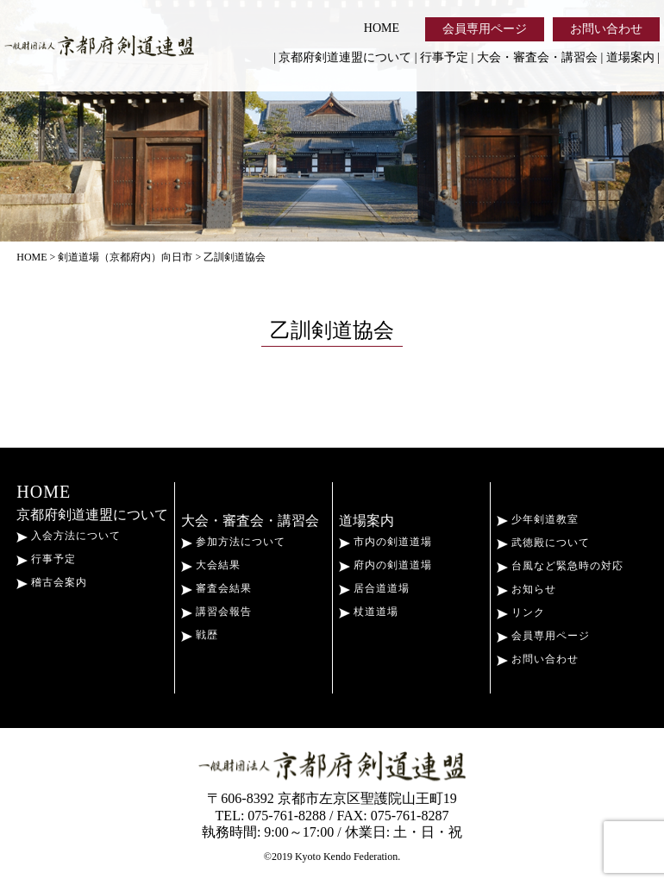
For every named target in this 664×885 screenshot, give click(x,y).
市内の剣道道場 (385, 542)
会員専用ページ (484, 28)
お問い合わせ (606, 28)
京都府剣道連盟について (345, 57)
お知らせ (526, 589)
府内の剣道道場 (385, 565)
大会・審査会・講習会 (537, 57)
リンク (521, 612)
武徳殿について (543, 543)
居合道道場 (374, 588)
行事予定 (444, 57)
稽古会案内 (51, 582)
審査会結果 (216, 588)
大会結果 (211, 565)
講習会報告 (216, 612)
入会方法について (68, 536)
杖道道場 (368, 612)
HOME (381, 28)
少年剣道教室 (538, 519)
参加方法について (233, 542)
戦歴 (199, 635)
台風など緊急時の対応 (560, 566)
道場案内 (630, 57)
